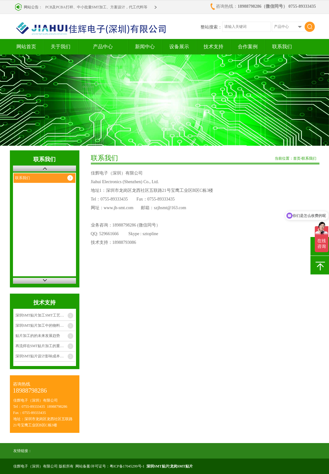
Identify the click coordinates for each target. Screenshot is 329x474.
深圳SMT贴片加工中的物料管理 (41, 325)
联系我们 (282, 46)
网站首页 (26, 46)
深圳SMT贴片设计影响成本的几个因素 (45, 356)
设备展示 (179, 46)
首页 (297, 158)
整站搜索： (211, 27)
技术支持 (213, 46)
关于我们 (60, 46)
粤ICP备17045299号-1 (127, 466)
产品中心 (103, 46)
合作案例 (248, 46)
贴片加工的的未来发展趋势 (37, 336)
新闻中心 (145, 46)
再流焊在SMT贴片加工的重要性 (41, 346)
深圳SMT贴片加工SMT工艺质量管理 (45, 315)
